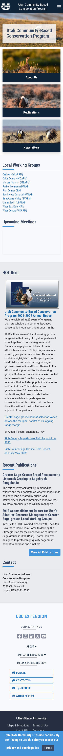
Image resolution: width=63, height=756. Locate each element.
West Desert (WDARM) (15, 210)
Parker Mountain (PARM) (16, 186)
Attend (23, 695)
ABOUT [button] (31, 646)
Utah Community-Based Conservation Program (33, 7)
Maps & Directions (18, 725)
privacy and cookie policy (22, 748)
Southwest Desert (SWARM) (18, 194)
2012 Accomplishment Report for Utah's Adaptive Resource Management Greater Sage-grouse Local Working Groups (31, 515)
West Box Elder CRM (13, 206)
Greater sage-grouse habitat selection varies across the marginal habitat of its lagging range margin (31, 421)
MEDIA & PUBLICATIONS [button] (31, 663)
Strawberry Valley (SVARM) (17, 198)
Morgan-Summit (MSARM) (16, 182)
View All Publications (44, 552)
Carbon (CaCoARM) (13, 174)
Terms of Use (41, 725)
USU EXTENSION (31, 616)
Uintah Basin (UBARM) (14, 202)
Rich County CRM (12, 190)
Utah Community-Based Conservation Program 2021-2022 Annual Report (30, 314)
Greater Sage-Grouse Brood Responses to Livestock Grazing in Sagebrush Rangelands (31, 479)
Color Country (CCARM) (15, 178)
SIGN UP (21, 688)
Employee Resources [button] (31, 654)
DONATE (18, 672)
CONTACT (21, 680)
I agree (48, 747)
